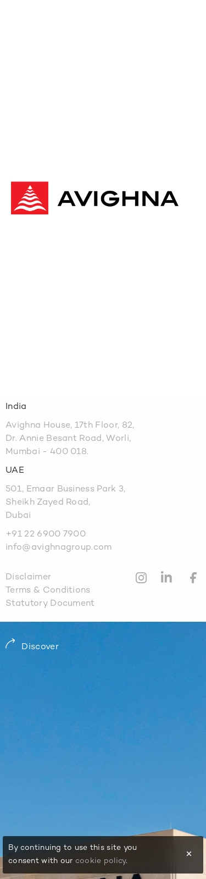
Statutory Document (50, 604)
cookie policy (100, 861)
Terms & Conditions (48, 590)
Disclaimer (28, 577)
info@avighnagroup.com (58, 547)
